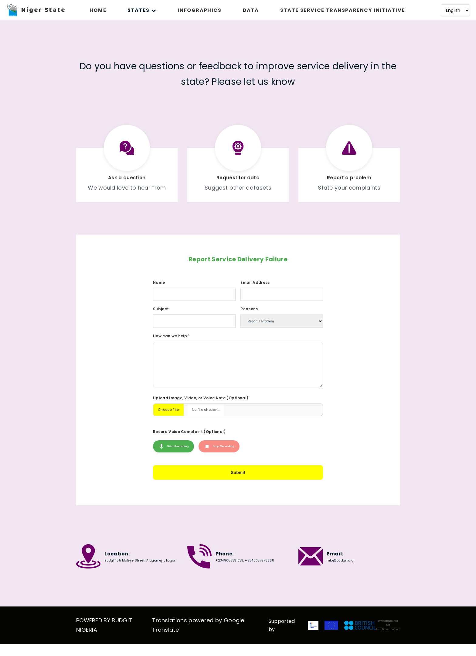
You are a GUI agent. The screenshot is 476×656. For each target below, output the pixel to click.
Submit (238, 483)
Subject (161, 308)
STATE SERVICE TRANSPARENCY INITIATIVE (342, 10)
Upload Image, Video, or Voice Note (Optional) (200, 407)
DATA (251, 10)
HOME (98, 10)
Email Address (255, 282)
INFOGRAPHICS (199, 10)
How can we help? (171, 335)
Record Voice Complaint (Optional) (189, 440)
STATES (141, 10)
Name (159, 282)
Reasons (249, 308)
